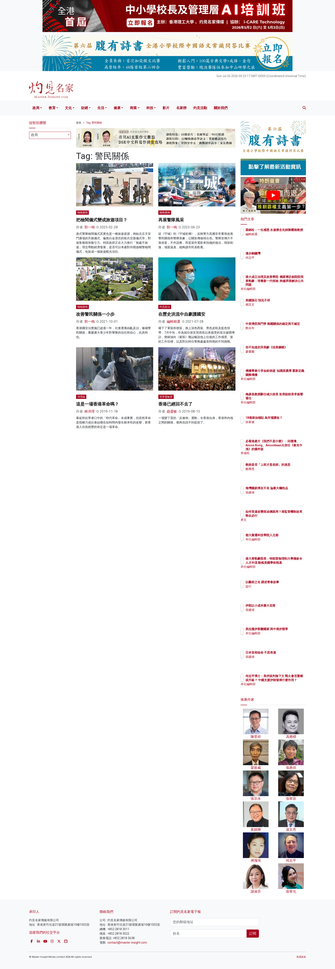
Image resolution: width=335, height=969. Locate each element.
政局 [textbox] (34, 135)
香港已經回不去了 (175, 404)
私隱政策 (301, 957)
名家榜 (181, 108)
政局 (35, 108)
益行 (273, 586)
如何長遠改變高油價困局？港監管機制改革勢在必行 (286, 515)
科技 (149, 108)
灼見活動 (200, 108)
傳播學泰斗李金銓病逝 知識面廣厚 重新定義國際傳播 (286, 374)
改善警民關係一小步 (95, 314)
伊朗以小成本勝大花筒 (285, 605)
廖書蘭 (274, 355)
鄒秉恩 (274, 472)
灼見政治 (165, 306)
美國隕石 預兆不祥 (282, 300)
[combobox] (50, 135)
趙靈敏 (172, 411)
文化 (68, 108)
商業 (133, 108)
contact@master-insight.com (127, 942)
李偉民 (274, 453)
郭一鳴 (89, 227)
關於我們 (221, 108)
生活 (100, 108)
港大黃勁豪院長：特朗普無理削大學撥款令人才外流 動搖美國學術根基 (286, 562)
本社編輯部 (277, 288)
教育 (52, 108)
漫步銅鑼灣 (277, 253)
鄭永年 (274, 332)
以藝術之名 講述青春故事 (287, 582)
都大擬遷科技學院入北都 (286, 535)
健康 (117, 108)
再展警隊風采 (171, 219)
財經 (84, 108)
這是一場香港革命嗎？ (97, 404)
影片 (166, 108)
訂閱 (252, 933)
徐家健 (274, 426)
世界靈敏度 (166, 396)
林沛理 (89, 411)
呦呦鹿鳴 (82, 212)
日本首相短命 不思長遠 (285, 652)
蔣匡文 (274, 304)
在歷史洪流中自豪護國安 (181, 314)
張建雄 (274, 496)
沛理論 (81, 396)
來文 (273, 523)
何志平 (274, 257)
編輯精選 (173, 322)
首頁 (78, 122)
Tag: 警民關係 (94, 122)
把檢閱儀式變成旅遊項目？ (101, 219)
